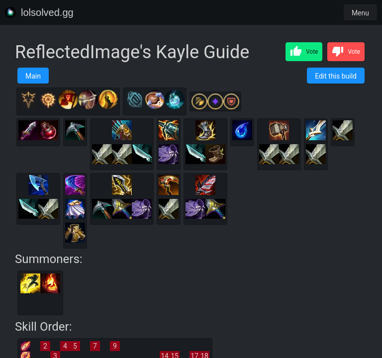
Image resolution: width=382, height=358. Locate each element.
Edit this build (336, 76)
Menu (360, 13)
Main (33, 76)
